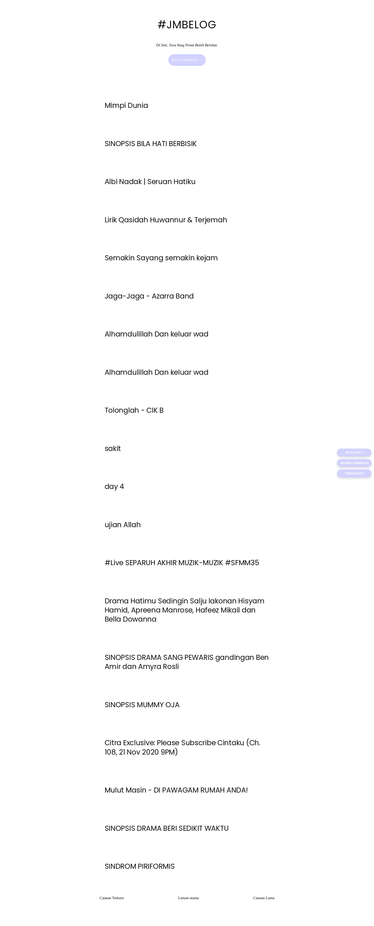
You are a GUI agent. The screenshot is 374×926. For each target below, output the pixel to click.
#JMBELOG (187, 24)
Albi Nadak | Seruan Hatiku (150, 182)
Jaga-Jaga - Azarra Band (149, 297)
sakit (113, 451)
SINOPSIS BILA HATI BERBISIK (151, 144)
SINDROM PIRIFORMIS (140, 871)
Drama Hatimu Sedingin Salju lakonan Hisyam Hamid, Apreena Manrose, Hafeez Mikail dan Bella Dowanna (185, 613)
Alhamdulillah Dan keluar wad (157, 336)
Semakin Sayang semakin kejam (161, 259)
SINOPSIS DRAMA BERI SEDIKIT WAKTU (167, 832)
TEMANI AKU (354, 474)
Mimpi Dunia (126, 106)
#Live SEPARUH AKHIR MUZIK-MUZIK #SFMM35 (182, 565)
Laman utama (188, 902)
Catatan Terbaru (112, 902)
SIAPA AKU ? (354, 452)
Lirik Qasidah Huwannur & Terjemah (166, 221)
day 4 (114, 489)
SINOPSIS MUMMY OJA (142, 708)
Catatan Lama (263, 902)
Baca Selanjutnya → (186, 60)
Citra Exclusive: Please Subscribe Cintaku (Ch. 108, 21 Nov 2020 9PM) (182, 751)
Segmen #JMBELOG (354, 463)
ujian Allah (123, 527)
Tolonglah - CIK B (134, 412)
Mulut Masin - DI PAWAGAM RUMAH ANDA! (176, 794)
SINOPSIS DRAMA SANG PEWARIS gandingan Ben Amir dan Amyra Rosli (187, 665)
